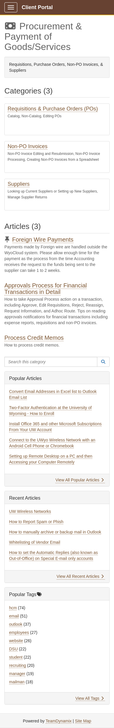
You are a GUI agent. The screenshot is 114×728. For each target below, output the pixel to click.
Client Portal (37, 7)
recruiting (17, 665)
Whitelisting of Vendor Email (34, 542)
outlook (15, 624)
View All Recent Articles (80, 576)
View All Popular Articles (79, 480)
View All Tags (89, 698)
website (16, 640)
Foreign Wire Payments (43, 239)
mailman (17, 682)
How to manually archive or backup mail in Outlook (55, 532)
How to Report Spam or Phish (36, 521)
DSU (13, 649)
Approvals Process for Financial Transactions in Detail (45, 288)
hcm (13, 607)
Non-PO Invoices (27, 146)
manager (17, 673)
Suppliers (19, 184)
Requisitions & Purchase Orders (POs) (53, 109)
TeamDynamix (59, 721)
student (16, 657)
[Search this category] (50, 362)
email (14, 616)
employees (19, 632)
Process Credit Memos (34, 337)
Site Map (83, 721)
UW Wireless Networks (30, 511)
